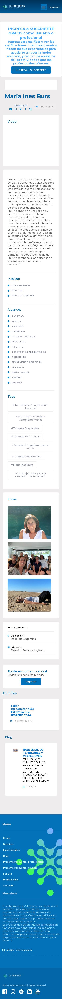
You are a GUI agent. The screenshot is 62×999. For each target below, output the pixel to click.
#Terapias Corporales (25, 428)
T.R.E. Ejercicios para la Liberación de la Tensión (29, 85)
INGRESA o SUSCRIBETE (31, 70)
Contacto (8, 885)
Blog (5, 856)
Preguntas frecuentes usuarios (20, 867)
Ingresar (31, 681)
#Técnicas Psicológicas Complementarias (30, 418)
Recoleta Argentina (23, 638)
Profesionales (10, 879)
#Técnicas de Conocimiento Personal (30, 406)
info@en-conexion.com (19, 950)
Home (6, 838)
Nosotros (8, 844)
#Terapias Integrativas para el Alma (30, 446)
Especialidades (11, 850)
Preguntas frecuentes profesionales (23, 862)
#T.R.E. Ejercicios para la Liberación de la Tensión (30, 475)
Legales (7, 873)
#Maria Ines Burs (22, 464)
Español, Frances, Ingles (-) (28, 650)
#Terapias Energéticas (25, 436)
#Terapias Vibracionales (26, 456)
